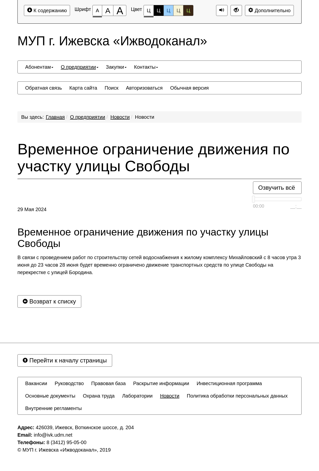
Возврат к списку (49, 301)
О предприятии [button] (79, 67)
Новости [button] (169, 396)
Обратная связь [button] (43, 88)
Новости (120, 117)
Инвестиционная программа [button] (229, 383)
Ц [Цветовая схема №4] (178, 10)
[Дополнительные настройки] (236, 10)
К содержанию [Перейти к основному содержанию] (47, 10)
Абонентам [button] (39, 67)
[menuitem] (39, 67)
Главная (55, 117)
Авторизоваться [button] (144, 88)
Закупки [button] (116, 67)
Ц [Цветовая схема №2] (158, 10)
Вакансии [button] (36, 383)
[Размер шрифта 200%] (119, 10)
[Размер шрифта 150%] (107, 10)
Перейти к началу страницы (65, 360)
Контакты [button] (146, 67)
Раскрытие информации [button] (161, 383)
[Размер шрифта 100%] (97, 10)
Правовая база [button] (108, 383)
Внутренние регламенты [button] (53, 408)
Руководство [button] (69, 383)
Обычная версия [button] (189, 88)
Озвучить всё (276, 187)
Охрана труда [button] (99, 396)
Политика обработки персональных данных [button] (237, 396)
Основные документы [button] (50, 396)
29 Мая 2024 (32, 209)
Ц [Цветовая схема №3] (168, 10)
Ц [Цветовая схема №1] (149, 12)
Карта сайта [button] (83, 88)
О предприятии (87, 117)
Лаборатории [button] (137, 396)
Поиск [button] (111, 88)
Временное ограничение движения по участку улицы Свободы (153, 158)
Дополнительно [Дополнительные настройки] (269, 10)
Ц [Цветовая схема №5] (188, 10)
